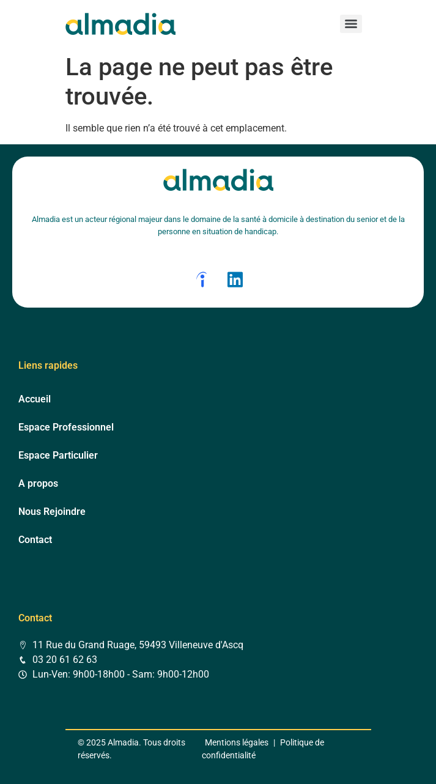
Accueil (34, 399)
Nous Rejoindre (52, 511)
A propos (38, 483)
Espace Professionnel (66, 427)
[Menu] (351, 24)
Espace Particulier (58, 455)
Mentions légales (236, 742)
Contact (35, 539)
